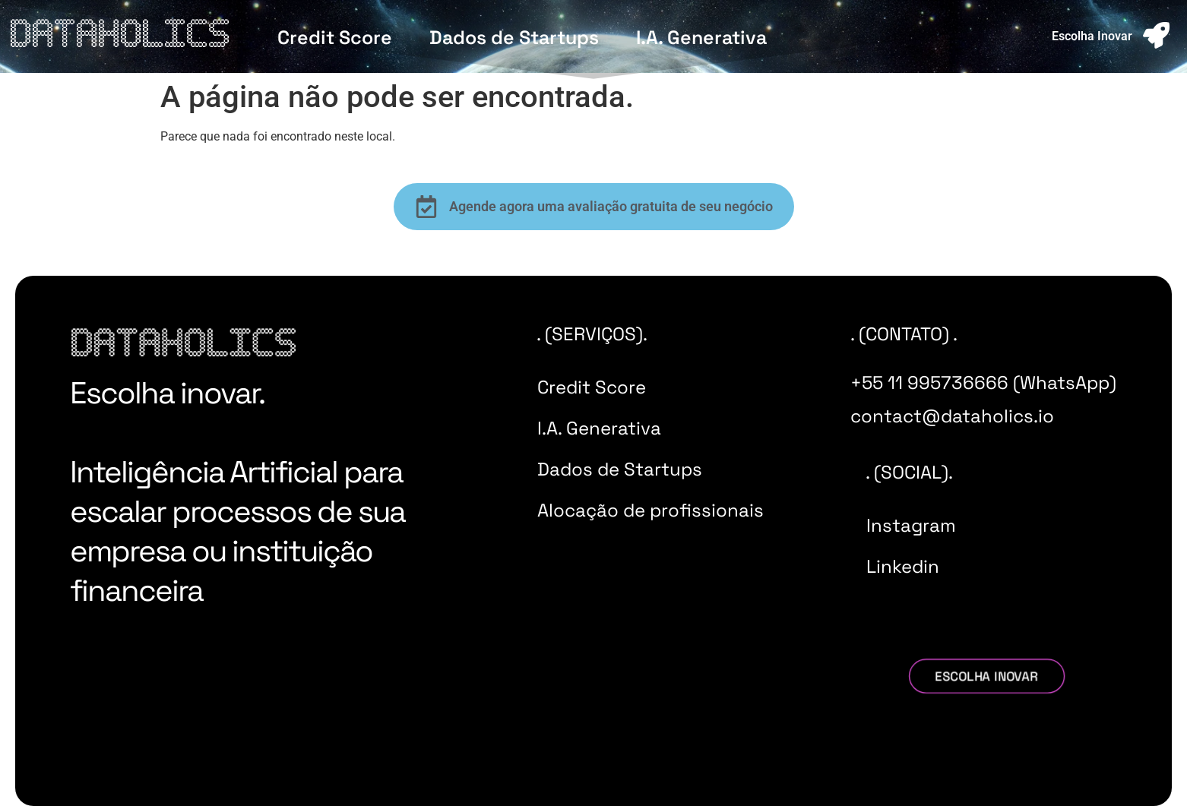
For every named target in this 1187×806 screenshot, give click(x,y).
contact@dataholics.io (952, 416)
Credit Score (334, 37)
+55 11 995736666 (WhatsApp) (983, 382)
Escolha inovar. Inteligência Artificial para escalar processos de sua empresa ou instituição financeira (237, 492)
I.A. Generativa (701, 37)
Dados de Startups (514, 37)
